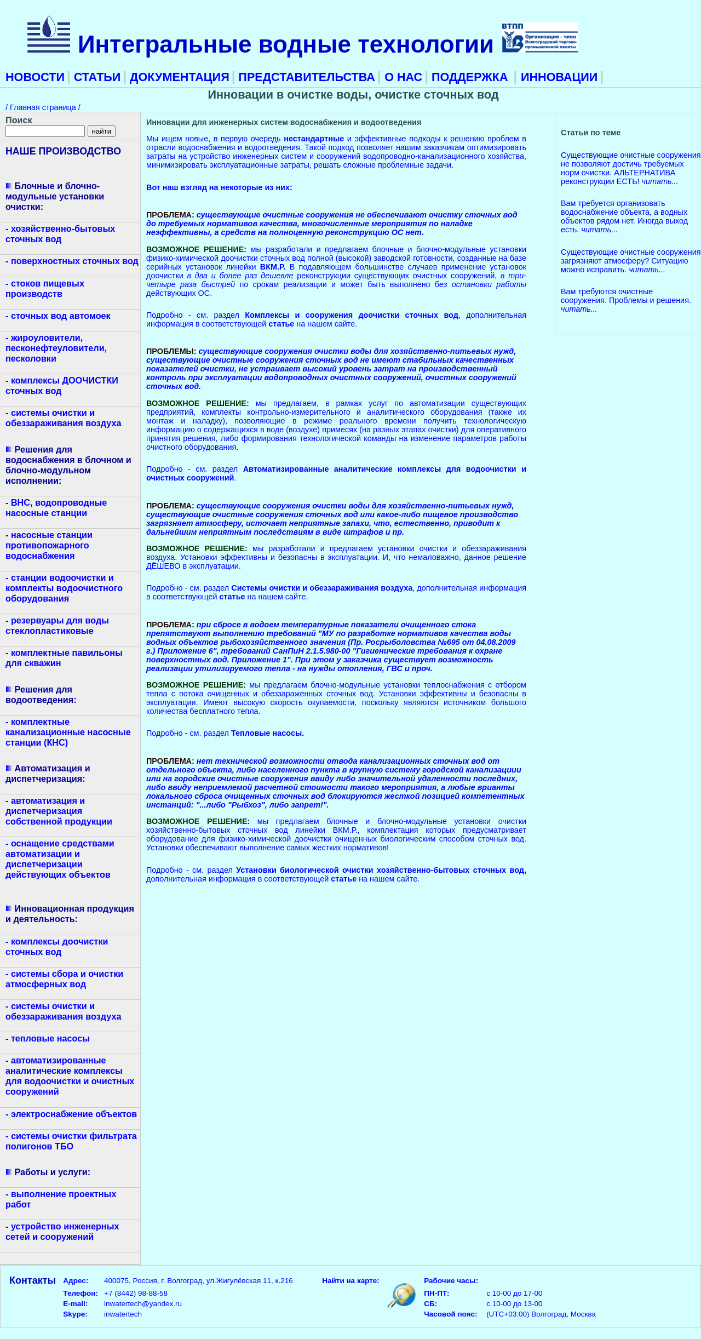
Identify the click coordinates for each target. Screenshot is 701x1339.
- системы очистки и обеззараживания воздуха (63, 418)
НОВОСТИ (35, 77)
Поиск (18, 120)
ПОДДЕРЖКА (470, 77)
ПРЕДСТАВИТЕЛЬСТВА (305, 77)
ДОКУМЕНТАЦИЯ (178, 77)
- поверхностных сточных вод (72, 261)
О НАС (403, 77)
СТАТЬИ (96, 77)
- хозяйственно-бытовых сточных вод (60, 234)
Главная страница (44, 107)
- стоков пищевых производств (44, 288)
